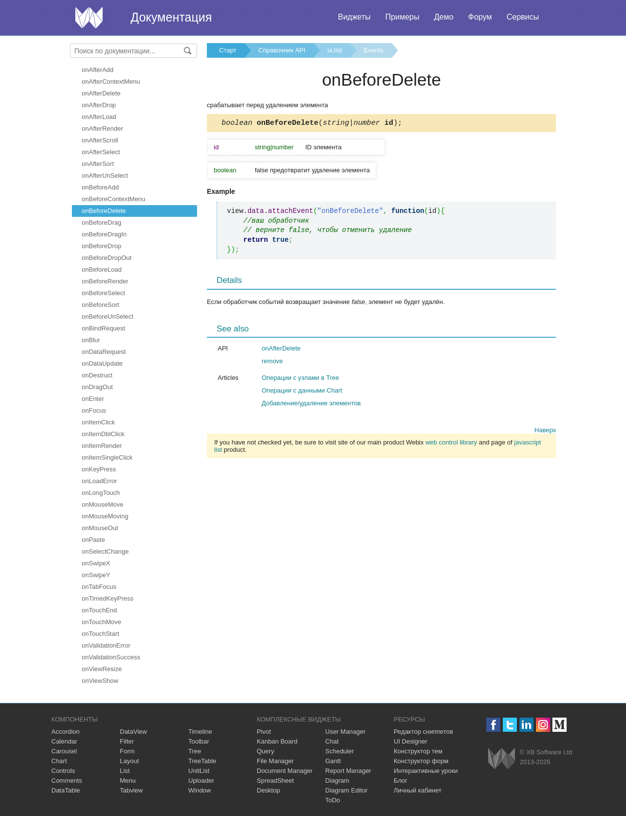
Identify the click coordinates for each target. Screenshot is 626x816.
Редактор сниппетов (423, 731)
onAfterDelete (101, 93)
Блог (400, 780)
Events (373, 50)
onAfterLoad (99, 116)
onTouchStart (100, 633)
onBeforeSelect (103, 293)
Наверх (545, 431)
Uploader (201, 780)
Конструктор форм (421, 761)
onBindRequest (103, 328)
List (125, 770)
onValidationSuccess (111, 657)
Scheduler (339, 751)
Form (127, 751)
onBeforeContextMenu (113, 199)
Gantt (333, 761)
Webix (501, 758)
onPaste (93, 539)
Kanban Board (277, 741)
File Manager (275, 761)
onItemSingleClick (107, 457)
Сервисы (523, 17)
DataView (133, 731)
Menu (128, 780)
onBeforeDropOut (107, 257)
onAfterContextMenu (111, 81)
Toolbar (198, 741)
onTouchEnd (99, 610)
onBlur (91, 340)
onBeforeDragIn (104, 234)
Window (199, 790)
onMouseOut (100, 528)
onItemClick (98, 422)
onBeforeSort (100, 304)
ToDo (332, 800)
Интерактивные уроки (426, 770)
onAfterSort (98, 163)
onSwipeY (96, 575)
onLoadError (99, 481)
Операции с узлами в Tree (300, 379)
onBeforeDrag (101, 222)
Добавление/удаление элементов (311, 404)
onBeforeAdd (100, 187)
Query (265, 751)
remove (272, 362)
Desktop (268, 790)
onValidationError (106, 645)
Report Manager (348, 770)
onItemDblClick (103, 434)
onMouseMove (102, 504)
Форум (480, 17)
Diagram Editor (346, 790)
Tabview (131, 790)
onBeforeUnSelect (108, 316)
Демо (443, 17)
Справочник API (281, 50)
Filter (127, 741)
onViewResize (102, 669)
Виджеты (354, 17)
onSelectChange (105, 551)
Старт (227, 50)
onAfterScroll (100, 140)
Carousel (64, 751)
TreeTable (202, 761)
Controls (63, 770)
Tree (194, 751)
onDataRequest (104, 351)
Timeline (200, 731)
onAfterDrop (99, 105)
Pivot (264, 731)
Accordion (65, 731)
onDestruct (97, 375)
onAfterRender (102, 128)
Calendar (64, 741)
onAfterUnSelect (105, 175)
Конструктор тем (418, 751)
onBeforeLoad (102, 269)
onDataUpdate (102, 363)
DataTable (65, 790)
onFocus (94, 410)
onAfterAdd (97, 69)
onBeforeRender (105, 281)
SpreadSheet (275, 780)
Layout (129, 761)
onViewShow (100, 680)
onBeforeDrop (101, 246)
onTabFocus (99, 586)
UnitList (198, 770)
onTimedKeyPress (108, 598)
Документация (171, 17)
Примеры (402, 17)
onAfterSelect (101, 152)
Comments (66, 780)
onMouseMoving (105, 516)
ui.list (334, 50)
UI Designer (410, 741)
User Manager (345, 731)
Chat (331, 741)
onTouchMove (101, 622)
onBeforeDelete (104, 210)
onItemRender (102, 445)
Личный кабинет (418, 790)
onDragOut (97, 387)
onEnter (93, 398)
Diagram (337, 780)
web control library (451, 443)
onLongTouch (101, 492)
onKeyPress (99, 469)
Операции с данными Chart (302, 392)
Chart (59, 761)
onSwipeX (96, 563)
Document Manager (285, 770)
